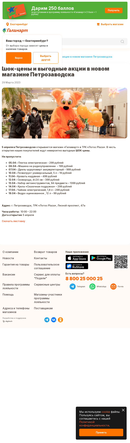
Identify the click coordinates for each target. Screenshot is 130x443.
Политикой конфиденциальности (94, 423)
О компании (10, 252)
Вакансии (9, 274)
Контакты (40, 258)
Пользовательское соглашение (46, 266)
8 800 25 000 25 (84, 278)
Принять (101, 432)
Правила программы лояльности (16, 286)
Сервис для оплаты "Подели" (47, 276)
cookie (106, 411)
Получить (107, 10)
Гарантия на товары (16, 264)
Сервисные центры (47, 284)
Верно (19, 57)
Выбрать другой (45, 57)
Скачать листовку (13, 221)
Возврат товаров (45, 252)
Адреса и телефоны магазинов (16, 310)
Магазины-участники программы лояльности (48, 298)
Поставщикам (43, 308)
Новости (8, 258)
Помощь (8, 294)
